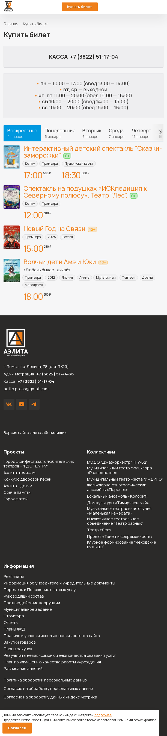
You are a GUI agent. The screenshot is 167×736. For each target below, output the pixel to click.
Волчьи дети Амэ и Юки (59, 262)
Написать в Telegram (34, 404)
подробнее (103, 715)
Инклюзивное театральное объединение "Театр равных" (115, 521)
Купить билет (79, 6)
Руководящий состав (24, 596)
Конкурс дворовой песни (27, 479)
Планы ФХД (14, 629)
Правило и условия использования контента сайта (52, 636)
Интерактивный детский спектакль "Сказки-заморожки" (92, 151)
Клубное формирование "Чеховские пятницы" (121, 544)
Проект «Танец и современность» (120, 536)
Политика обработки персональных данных (45, 680)
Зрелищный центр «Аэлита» (8, 6)
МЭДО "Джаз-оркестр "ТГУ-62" (117, 462)
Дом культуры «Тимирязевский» (118, 503)
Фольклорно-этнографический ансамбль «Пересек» (116, 487)
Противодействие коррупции (32, 603)
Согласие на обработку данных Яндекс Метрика (50, 697)
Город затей (16, 499)
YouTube (21, 404)
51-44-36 (149, 6)
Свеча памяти (17, 492)
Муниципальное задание (28, 609)
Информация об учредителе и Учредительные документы (59, 583)
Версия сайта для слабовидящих (35, 432)
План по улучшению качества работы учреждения (52, 662)
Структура (14, 616)
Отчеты (11, 622)
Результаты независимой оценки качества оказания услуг (60, 655)
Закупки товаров (20, 642)
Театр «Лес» (99, 530)
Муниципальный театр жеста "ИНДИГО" (125, 479)
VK (9, 404)
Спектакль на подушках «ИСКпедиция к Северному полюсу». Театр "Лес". (85, 191)
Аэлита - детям (18, 486)
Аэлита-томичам (19, 472)
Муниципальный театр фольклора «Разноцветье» (119, 470)
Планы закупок (18, 649)
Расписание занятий (23, 668)
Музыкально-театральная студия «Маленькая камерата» (119, 511)
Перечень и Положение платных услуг (40, 589)
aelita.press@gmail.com (26, 388)
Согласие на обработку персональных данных (48, 688)
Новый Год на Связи (54, 228)
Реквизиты (14, 576)
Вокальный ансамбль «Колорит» (117, 496)
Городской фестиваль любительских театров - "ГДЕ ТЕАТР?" (39, 464)
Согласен (17, 728)
